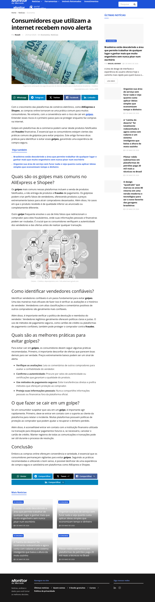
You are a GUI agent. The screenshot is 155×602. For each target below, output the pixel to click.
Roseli (17, 34)
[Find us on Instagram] (120, 587)
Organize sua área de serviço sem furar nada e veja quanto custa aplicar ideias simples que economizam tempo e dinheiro (54, 165)
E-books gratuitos (77, 588)
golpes (89, 114)
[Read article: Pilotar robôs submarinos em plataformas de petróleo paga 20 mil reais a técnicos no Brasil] (112, 161)
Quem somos (59, 588)
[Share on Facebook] (72, 97)
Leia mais (112, 80)
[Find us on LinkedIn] (115, 587)
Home (14, 13)
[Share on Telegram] (37, 97)
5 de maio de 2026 (21, 525)
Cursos (93, 588)
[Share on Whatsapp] (20, 97)
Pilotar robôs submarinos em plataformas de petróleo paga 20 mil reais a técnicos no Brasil (76, 552)
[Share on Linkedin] (89, 97)
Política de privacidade (44, 591)
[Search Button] (134, 4)
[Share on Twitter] (54, 97)
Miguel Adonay (114, 63)
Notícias (22, 13)
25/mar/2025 (30, 34)
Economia (31, 13)
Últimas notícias (41, 588)
